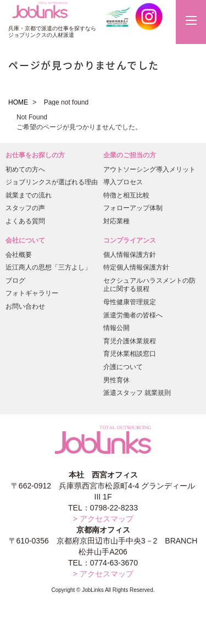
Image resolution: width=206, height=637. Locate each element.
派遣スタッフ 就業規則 (137, 393)
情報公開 (116, 328)
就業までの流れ (28, 195)
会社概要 (18, 255)
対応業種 (116, 221)
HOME (18, 102)
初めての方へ (25, 169)
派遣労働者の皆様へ (133, 315)
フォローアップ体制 (133, 208)
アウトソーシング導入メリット (149, 169)
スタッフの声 (25, 208)
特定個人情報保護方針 (136, 267)
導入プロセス (123, 182)
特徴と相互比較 (126, 195)
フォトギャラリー (31, 293)
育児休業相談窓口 (129, 354)
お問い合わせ (25, 306)
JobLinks (40, 11)
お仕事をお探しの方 (35, 155)
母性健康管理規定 (129, 302)
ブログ (15, 280)
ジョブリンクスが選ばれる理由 (51, 182)
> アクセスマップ (103, 518)
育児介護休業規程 (129, 341)
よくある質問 (25, 221)
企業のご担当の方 (129, 155)
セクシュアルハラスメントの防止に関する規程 (149, 285)
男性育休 (116, 380)
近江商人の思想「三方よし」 (48, 267)
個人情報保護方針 (129, 255)
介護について (123, 367)
